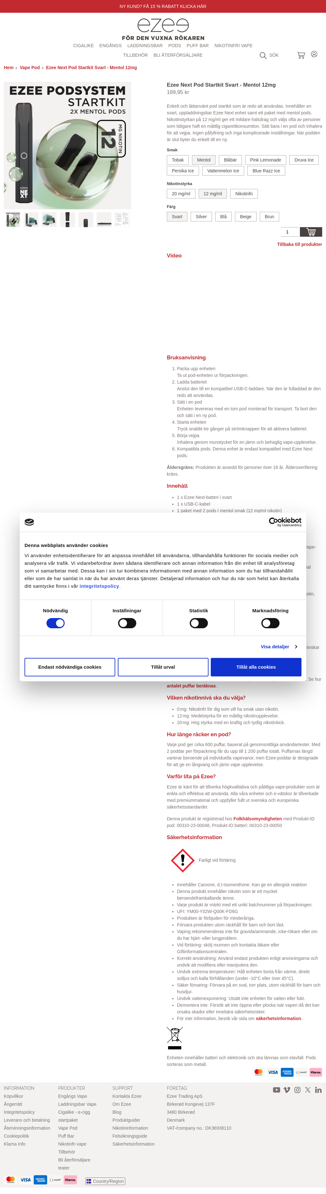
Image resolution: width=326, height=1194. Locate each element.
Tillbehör (135, 55)
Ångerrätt (13, 1104)
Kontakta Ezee (126, 1096)
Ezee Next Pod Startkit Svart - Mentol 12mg (91, 67)
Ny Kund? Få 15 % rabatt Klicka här (163, 6)
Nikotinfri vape (234, 45)
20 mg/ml (181, 193)
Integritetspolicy (19, 1112)
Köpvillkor (13, 1096)
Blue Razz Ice (266, 170)
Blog (116, 1112)
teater (64, 1167)
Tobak (178, 159)
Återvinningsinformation (27, 1128)
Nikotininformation (130, 1128)
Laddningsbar (144, 45)
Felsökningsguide (129, 1136)
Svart (177, 216)
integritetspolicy (99, 586)
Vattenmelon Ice (223, 170)
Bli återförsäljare (177, 55)
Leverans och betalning (27, 1120)
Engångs (110, 45)
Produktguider (126, 1120)
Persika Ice (183, 170)
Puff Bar (198, 45)
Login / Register (314, 53)
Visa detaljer (275, 646)
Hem (8, 67)
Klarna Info (14, 1144)
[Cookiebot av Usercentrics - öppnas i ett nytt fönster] (273, 522)
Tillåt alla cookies (256, 667)
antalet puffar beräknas (191, 685)
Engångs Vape (72, 1096)
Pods (174, 45)
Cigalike (83, 45)
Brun (269, 216)
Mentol (203, 159)
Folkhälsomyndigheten (257, 818)
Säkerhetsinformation (133, 1144)
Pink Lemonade (265, 159)
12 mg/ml (213, 193)
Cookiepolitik (16, 1136)
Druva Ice (304, 159)
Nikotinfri (243, 193)
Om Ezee (121, 1104)
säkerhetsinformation (278, 1018)
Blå (223, 216)
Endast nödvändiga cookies (69, 667)
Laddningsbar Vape (77, 1104)
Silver (201, 216)
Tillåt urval (163, 667)
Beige (246, 216)
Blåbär (230, 159)
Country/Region (108, 1181)
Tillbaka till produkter (299, 244)
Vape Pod (30, 67)
